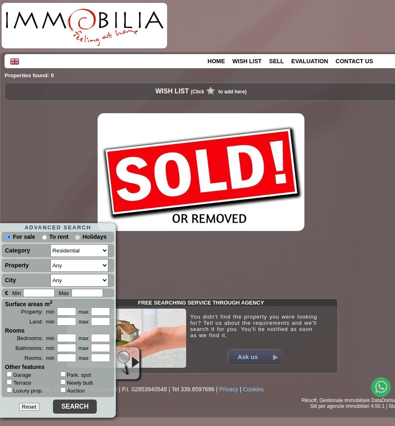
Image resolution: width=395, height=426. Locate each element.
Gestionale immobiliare (344, 400)
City (10, 280)
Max (64, 293)
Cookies (253, 389)
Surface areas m (29, 303)
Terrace (19, 382)
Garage (19, 374)
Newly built (76, 383)
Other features (25, 367)
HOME (216, 61)
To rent (58, 236)
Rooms (14, 330)
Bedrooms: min (36, 338)
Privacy (228, 389)
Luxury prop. (25, 390)
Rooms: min (39, 358)
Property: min (38, 312)
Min (16, 293)
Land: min (42, 322)
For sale (20, 236)
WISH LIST (247, 61)
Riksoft (309, 400)
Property (17, 265)
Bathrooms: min (35, 348)
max (84, 312)
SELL (276, 61)
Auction (72, 391)
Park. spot (75, 375)
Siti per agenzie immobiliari (339, 406)
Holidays (94, 236)
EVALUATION (309, 61)
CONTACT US (354, 61)
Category (17, 250)
